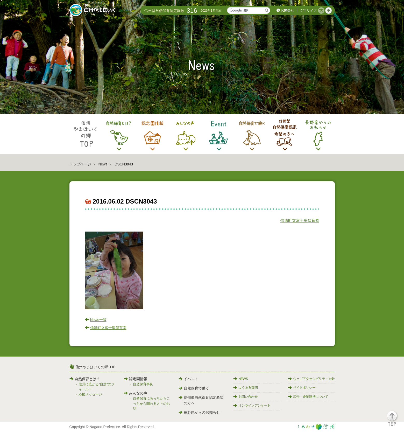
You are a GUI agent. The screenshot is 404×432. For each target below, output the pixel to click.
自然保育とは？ (84, 379)
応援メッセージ (90, 394)
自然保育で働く (194, 388)
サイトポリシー (301, 387)
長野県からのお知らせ (199, 412)
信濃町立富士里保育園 (299, 220)
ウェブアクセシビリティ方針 (311, 379)
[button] (395, 421)
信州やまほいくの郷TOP (95, 367)
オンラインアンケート (252, 405)
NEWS (240, 379)
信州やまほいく (93, 10)
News (102, 164)
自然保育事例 (143, 384)
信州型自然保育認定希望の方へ (201, 400)
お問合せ (287, 10)
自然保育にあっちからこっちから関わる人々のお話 (151, 403)
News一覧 (98, 320)
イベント (188, 379)
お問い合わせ (245, 397)
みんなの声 (135, 393)
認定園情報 (135, 379)
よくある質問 (245, 387)
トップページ (80, 164)
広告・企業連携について (308, 397)
